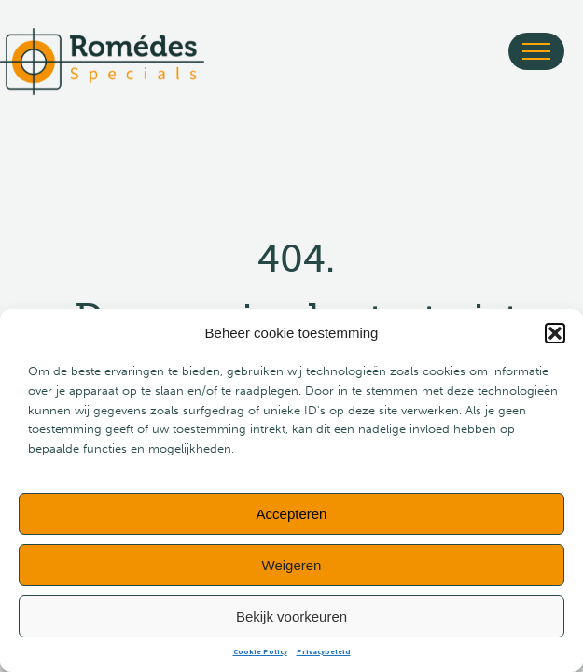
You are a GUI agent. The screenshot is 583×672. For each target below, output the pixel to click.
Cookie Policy (260, 652)
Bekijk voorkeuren (291, 616)
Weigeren (292, 565)
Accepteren (292, 514)
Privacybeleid (324, 652)
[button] (555, 333)
